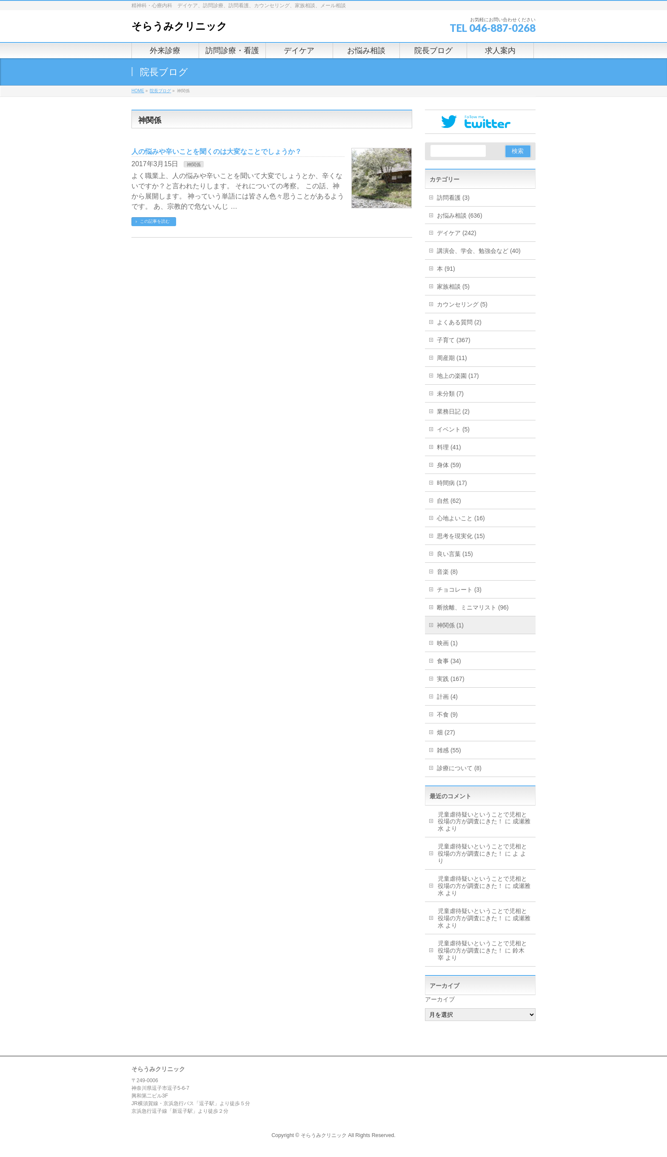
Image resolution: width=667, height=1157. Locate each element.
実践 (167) (451, 678)
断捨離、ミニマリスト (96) (473, 607)
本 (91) (446, 268)
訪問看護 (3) (453, 197)
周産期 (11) (452, 357)
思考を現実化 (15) (461, 536)
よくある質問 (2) (459, 322)
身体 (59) (449, 465)
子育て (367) (453, 340)
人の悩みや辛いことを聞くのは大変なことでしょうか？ (216, 151)
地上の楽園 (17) (458, 375)
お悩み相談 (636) (459, 215)
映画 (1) (447, 643)
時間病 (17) (452, 482)
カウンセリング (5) (462, 304)
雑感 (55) (449, 750)
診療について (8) (459, 768)
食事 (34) (449, 661)
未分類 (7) (450, 393)
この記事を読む (155, 221)
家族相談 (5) (453, 286)
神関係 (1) (450, 625)
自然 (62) (449, 500)
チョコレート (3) (459, 589)
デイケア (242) (456, 233)
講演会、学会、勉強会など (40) (479, 250)
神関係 (194, 164)
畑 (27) (446, 732)
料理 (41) (449, 447)
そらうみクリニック (179, 26)
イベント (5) (453, 429)
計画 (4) (447, 696)
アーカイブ (440, 999)
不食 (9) (447, 714)
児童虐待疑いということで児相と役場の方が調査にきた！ (482, 818)
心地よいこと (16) (461, 518)
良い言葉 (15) (455, 553)
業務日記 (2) (453, 411)
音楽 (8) (447, 571)
